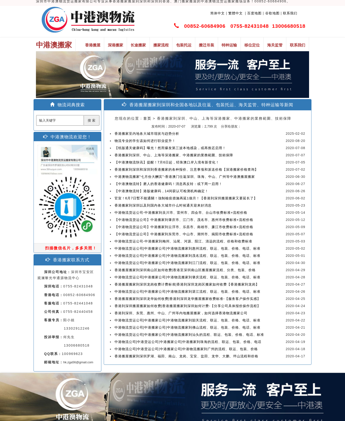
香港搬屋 (92, 45)
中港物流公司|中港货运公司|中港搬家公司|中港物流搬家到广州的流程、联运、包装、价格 (186, 349)
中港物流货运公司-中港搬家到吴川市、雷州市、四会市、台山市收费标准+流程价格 (181, 212)
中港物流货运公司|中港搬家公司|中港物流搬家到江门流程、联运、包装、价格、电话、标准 (187, 263)
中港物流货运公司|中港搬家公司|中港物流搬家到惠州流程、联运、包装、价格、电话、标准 (187, 248)
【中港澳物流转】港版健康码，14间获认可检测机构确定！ (162, 191)
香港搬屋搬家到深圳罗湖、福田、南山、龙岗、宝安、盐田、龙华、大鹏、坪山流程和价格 (186, 356)
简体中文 (217, 13)
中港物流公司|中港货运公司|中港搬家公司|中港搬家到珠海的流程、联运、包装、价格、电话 (188, 342)
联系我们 (290, 13)
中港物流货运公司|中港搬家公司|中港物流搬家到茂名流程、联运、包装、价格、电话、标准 (187, 256)
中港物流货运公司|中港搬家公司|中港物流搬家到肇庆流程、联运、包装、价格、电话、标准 (187, 277)
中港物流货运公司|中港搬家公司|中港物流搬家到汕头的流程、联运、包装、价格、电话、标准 (189, 335)
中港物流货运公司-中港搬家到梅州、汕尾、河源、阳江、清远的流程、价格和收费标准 (184, 241)
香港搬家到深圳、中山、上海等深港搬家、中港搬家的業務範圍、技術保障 (174, 155)
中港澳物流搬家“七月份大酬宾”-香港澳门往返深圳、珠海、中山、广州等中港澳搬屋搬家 (185, 177)
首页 (147, 118)
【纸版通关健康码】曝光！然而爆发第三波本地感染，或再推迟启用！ (170, 148)
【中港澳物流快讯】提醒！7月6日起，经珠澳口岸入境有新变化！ (167, 162)
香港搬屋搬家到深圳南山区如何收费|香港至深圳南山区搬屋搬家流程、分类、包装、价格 (185, 270)
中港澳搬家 (54, 45)
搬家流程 (161, 45)
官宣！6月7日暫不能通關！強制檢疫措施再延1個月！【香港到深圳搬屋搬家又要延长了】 (186, 198)
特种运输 (229, 45)
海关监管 (274, 45)
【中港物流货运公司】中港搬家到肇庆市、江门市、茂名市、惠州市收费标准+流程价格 (184, 220)
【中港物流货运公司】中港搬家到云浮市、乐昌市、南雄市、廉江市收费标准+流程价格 (184, 227)
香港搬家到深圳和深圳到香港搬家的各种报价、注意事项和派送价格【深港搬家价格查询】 (186, 169)
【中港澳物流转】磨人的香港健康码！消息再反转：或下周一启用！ (168, 184)
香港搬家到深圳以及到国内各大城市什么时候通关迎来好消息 (163, 205)
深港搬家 (115, 45)
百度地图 (254, 13)
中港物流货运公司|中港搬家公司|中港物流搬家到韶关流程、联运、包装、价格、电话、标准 (187, 320)
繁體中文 (235, 13)
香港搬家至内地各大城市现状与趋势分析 (147, 133)
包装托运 (183, 45)
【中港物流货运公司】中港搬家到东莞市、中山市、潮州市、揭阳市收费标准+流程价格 (184, 234)
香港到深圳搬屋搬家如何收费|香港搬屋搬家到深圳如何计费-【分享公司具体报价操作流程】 (188, 306)
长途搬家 (138, 45)
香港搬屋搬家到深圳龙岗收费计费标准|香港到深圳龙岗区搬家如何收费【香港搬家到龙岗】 (187, 284)
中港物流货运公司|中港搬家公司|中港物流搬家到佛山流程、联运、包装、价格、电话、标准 (187, 327)
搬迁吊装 (206, 45)
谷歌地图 (272, 13)
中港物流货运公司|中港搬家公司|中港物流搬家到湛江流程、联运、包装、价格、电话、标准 (187, 291)
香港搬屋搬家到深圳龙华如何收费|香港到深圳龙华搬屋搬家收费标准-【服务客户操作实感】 (188, 299)
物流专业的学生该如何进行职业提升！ (145, 141)
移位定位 (252, 45)
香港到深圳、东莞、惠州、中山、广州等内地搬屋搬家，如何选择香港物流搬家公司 (181, 313)
